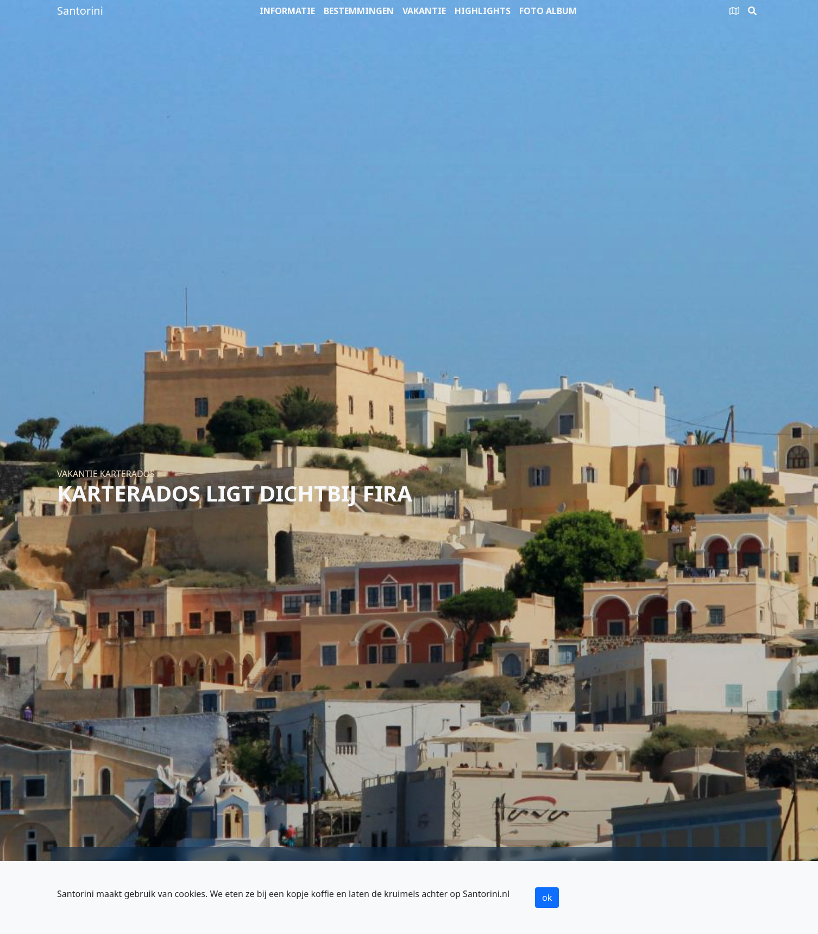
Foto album (548, 11)
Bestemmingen (359, 11)
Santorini (80, 10)
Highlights (483, 11)
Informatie (287, 11)
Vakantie (424, 11)
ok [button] (547, 898)
